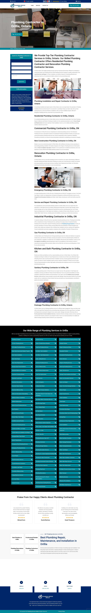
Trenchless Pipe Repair (65, 409)
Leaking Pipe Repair (40, 386)
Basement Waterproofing (17, 389)
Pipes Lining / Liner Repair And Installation (45, 426)
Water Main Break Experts (65, 453)
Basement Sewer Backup (17, 386)
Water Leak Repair (64, 449)
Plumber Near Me (40, 434)
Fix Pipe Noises (39, 411)
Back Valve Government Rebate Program (21, 351)
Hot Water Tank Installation (42, 351)
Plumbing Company (16, 339)
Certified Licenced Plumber (18, 420)
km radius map (45, 572)
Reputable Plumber (64, 351)
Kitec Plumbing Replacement (42, 370)
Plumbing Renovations (41, 473)
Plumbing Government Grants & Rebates (44, 461)
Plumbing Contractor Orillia (19, 48)
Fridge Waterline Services (17, 475)
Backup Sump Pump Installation (19, 366)
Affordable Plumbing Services (18, 347)
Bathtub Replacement (17, 401)
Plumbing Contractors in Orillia (32, 549)
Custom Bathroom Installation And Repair (21, 432)
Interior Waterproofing (40, 366)
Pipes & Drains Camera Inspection (43, 422)
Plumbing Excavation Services (42, 449)
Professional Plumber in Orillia (32, 538)
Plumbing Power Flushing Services (43, 482)
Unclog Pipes (62, 417)
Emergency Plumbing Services (18, 448)
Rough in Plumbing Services (66, 362)
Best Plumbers (15, 409)
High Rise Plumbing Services (42, 347)
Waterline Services (64, 476)
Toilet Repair (62, 401)
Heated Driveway (15, 482)
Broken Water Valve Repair (18, 417)
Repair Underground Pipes (65, 347)
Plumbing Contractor (40, 442)
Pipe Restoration (39, 418)
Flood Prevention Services (17, 459)
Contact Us (45, 5)
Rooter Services (63, 358)
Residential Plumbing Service (66, 355)
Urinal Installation (63, 424)
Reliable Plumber (63, 343)
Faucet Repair (15, 455)
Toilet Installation (63, 397)
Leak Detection (39, 378)
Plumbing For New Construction (43, 457)
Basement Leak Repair (17, 378)
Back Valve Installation (17, 355)
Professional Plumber (40, 486)
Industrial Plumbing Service (42, 362)
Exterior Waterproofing (17, 451)
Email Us (79, 1)
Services (38, 5)
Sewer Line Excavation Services (66, 378)
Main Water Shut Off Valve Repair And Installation (44, 394)
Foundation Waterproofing (17, 471)
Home (32, 5)
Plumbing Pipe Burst (40, 469)
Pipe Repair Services (40, 414)
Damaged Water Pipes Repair (18, 436)
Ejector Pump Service (16, 440)
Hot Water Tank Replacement (42, 355)
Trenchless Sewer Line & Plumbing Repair (69, 413)
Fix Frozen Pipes (15, 479)
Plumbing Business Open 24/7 (42, 438)
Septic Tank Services (64, 370)
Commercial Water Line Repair (18, 428)
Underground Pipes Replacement (67, 420)
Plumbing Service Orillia (33, 611)
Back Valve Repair (16, 358)
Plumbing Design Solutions (41, 445)
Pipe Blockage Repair (40, 403)
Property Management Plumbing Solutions (69, 339)
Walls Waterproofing (64, 434)
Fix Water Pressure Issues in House (67, 469)
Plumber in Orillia (39, 430)
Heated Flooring (39, 339)
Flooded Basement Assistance (18, 463)
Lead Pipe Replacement (41, 374)
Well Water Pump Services (65, 484)
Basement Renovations (17, 382)
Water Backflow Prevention (65, 438)
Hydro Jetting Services (41, 358)
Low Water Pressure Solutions (42, 389)
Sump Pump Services (64, 393)
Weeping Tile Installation (65, 480)
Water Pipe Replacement (65, 465)
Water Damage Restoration (65, 442)
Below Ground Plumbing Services (19, 405)
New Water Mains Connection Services (44, 399)
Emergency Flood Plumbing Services (20, 444)
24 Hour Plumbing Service (17, 343)
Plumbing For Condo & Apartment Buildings (45, 453)
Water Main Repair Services (66, 461)
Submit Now (21, 81)
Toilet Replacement (64, 405)
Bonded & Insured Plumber (18, 413)
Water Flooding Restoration (66, 445)
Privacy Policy (61, 611)
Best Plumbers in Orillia (17, 538)
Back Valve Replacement (17, 362)
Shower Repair (63, 389)
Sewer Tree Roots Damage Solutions (67, 386)
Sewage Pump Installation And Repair (68, 374)
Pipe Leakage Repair (40, 407)
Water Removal (63, 473)
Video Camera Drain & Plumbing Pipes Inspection (68, 429)
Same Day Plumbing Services (66, 366)
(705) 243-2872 (74, 5)
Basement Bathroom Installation (19, 370)
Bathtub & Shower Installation (18, 397)
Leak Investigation (40, 382)
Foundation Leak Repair (17, 467)
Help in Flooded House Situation (43, 343)
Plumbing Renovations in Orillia (17, 549)
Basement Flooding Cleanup (18, 374)
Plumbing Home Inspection (42, 465)
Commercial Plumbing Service (18, 424)
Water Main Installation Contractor (67, 457)
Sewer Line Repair (64, 382)
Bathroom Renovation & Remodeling (20, 393)
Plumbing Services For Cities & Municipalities (42, 477)
